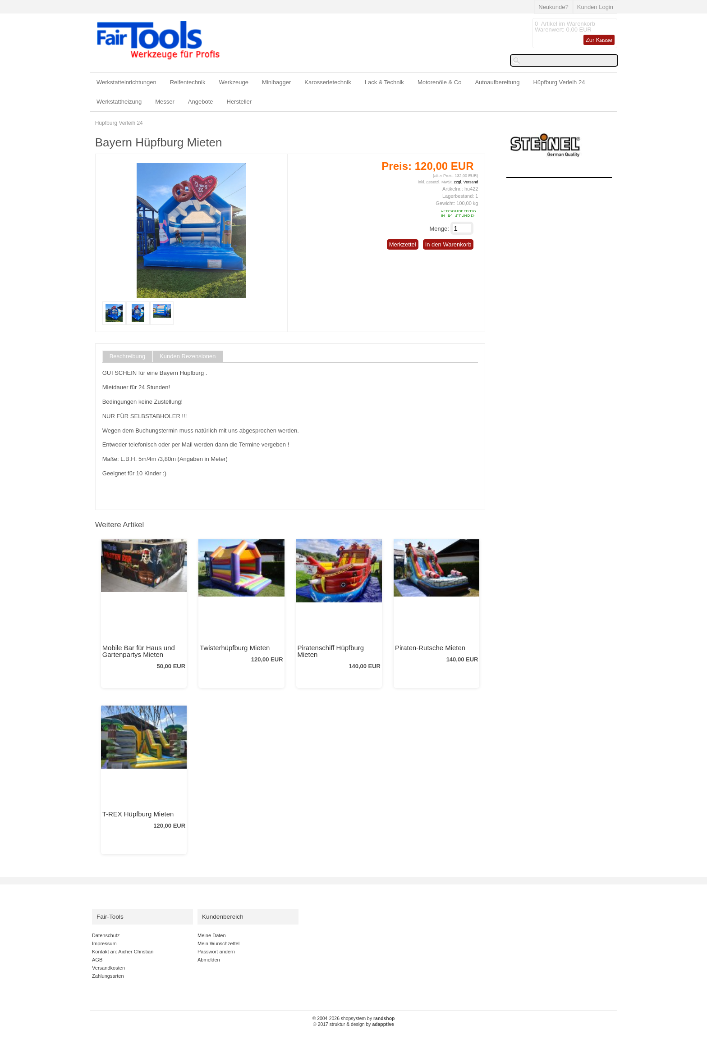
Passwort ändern (216, 951)
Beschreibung (128, 356)
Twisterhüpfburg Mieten (235, 648)
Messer (164, 101)
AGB (97, 959)
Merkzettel (402, 244)
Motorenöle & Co (440, 82)
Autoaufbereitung (497, 82)
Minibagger (276, 82)
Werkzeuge (234, 82)
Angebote (200, 101)
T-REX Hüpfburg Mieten (138, 814)
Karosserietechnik (327, 82)
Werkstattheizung (119, 101)
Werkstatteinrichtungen (126, 82)
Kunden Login (595, 7)
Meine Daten (211, 935)
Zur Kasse (599, 39)
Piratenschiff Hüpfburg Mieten (331, 651)
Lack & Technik (384, 82)
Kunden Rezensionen (188, 356)
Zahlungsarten (108, 976)
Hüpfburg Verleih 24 (559, 82)
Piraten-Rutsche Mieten (430, 648)
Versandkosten (108, 968)
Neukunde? (553, 7)
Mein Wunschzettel (218, 943)
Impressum (104, 943)
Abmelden (208, 959)
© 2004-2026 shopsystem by (353, 1018)
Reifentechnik (188, 82)
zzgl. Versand (466, 182)
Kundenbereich (222, 916)
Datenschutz (105, 935)
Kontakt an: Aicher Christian (122, 951)
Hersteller (239, 101)
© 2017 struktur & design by (353, 1024)
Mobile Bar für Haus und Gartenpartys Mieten (138, 651)
